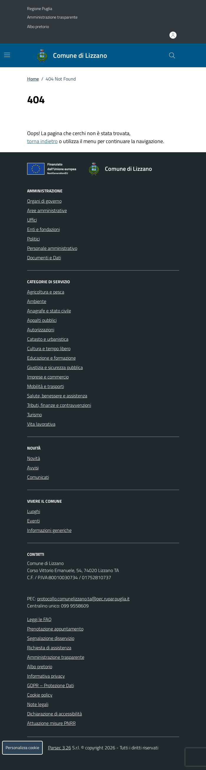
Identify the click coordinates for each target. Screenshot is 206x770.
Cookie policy (39, 694)
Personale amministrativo (52, 248)
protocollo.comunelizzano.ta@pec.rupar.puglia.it (83, 598)
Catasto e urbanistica (47, 339)
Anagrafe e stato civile (49, 310)
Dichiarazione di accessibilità (54, 713)
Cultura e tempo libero (48, 348)
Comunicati (38, 477)
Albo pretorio (38, 26)
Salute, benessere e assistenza (57, 395)
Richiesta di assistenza (49, 647)
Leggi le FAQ (39, 619)
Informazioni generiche (49, 530)
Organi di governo (44, 200)
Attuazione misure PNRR (51, 723)
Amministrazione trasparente (52, 17)
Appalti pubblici (42, 320)
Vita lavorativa (41, 423)
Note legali (37, 704)
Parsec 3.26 (59, 747)
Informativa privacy (46, 675)
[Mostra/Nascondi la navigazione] (7, 54)
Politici (33, 238)
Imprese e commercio (48, 376)
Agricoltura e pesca (45, 291)
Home (33, 78)
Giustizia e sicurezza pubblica (55, 367)
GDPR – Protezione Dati (50, 685)
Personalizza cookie (22, 747)
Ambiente (36, 301)
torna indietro (42, 141)
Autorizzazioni (40, 329)
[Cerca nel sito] (172, 55)
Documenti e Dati (44, 257)
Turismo (34, 414)
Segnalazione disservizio (50, 638)
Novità (33, 458)
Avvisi (33, 467)
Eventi (33, 520)
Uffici (32, 219)
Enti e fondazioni (43, 229)
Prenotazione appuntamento (55, 628)
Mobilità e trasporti (45, 386)
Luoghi (33, 511)
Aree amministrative (47, 210)
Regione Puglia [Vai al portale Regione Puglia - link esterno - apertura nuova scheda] (39, 8)
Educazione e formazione (51, 357)
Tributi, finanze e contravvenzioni (59, 405)
